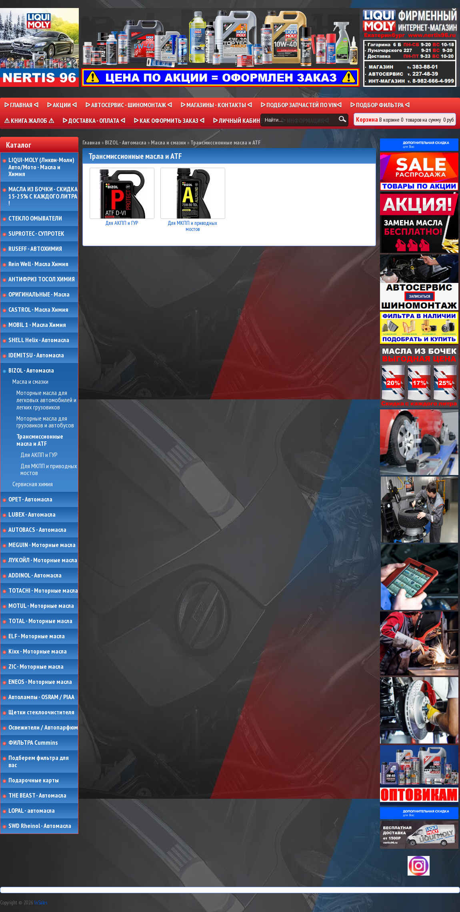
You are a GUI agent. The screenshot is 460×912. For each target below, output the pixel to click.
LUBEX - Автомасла (32, 514)
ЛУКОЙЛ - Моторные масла (42, 560)
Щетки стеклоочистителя (41, 712)
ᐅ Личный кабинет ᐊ (242, 120)
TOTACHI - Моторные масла (43, 590)
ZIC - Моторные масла (36, 666)
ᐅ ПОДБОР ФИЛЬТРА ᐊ (380, 105)
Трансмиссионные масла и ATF (39, 440)
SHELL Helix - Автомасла (38, 340)
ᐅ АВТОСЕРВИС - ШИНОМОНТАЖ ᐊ (128, 105)
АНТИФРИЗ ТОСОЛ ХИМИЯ (41, 279)
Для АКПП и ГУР (39, 455)
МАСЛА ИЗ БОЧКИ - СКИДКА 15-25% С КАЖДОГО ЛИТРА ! (43, 196)
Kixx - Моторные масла (37, 651)
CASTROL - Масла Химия (38, 309)
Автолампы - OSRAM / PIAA (41, 697)
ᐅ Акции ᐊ (62, 105)
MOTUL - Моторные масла (41, 605)
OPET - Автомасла (30, 499)
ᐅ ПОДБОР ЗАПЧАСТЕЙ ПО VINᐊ (301, 105)
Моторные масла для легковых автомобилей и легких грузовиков (46, 400)
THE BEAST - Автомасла (37, 795)
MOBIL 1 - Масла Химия (37, 325)
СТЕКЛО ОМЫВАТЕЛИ (35, 218)
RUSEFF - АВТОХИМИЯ (35, 249)
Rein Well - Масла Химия (38, 264)
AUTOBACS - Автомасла (37, 529)
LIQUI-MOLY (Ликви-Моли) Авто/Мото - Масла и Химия (42, 167)
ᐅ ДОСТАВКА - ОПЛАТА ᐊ (93, 120)
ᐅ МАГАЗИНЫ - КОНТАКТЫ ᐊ (216, 105)
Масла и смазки (30, 381)
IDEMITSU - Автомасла (36, 355)
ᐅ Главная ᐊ (21, 105)
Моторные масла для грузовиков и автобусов (45, 422)
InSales (40, 902)
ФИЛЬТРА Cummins (33, 742)
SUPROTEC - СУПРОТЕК (36, 233)
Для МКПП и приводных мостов (48, 470)
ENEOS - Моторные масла (40, 682)
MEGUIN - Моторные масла (42, 545)
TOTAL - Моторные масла (40, 621)
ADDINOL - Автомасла (35, 575)
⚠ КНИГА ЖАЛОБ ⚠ (29, 120)
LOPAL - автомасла (31, 810)
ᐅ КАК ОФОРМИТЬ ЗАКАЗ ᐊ (169, 120)
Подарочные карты (33, 780)
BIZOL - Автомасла (31, 370)
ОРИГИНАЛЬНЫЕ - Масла (39, 294)
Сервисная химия (32, 484)
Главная (91, 142)
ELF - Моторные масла (36, 636)
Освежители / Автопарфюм (43, 727)
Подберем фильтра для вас (38, 761)
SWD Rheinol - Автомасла (39, 826)
